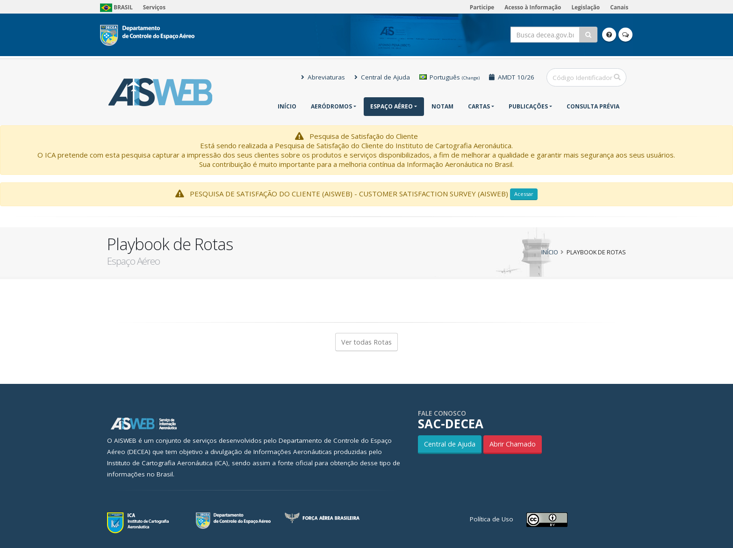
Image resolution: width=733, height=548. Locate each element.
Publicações (528, 106)
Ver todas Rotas (366, 342)
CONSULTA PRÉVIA (593, 106)
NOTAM (442, 106)
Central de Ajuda (382, 77)
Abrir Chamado (512, 444)
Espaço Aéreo (391, 106)
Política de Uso (491, 519)
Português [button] (449, 77)
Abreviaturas (323, 77)
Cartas (479, 106)
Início (287, 106)
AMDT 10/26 (511, 77)
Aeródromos (331, 106)
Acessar (523, 193)
